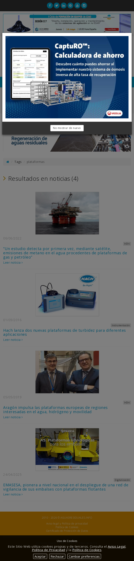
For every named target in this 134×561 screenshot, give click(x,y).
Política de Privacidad (48, 550)
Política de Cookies (87, 550)
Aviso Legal (117, 546)
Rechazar (57, 556)
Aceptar (40, 556)
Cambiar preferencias (84, 556)
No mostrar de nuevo (67, 128)
